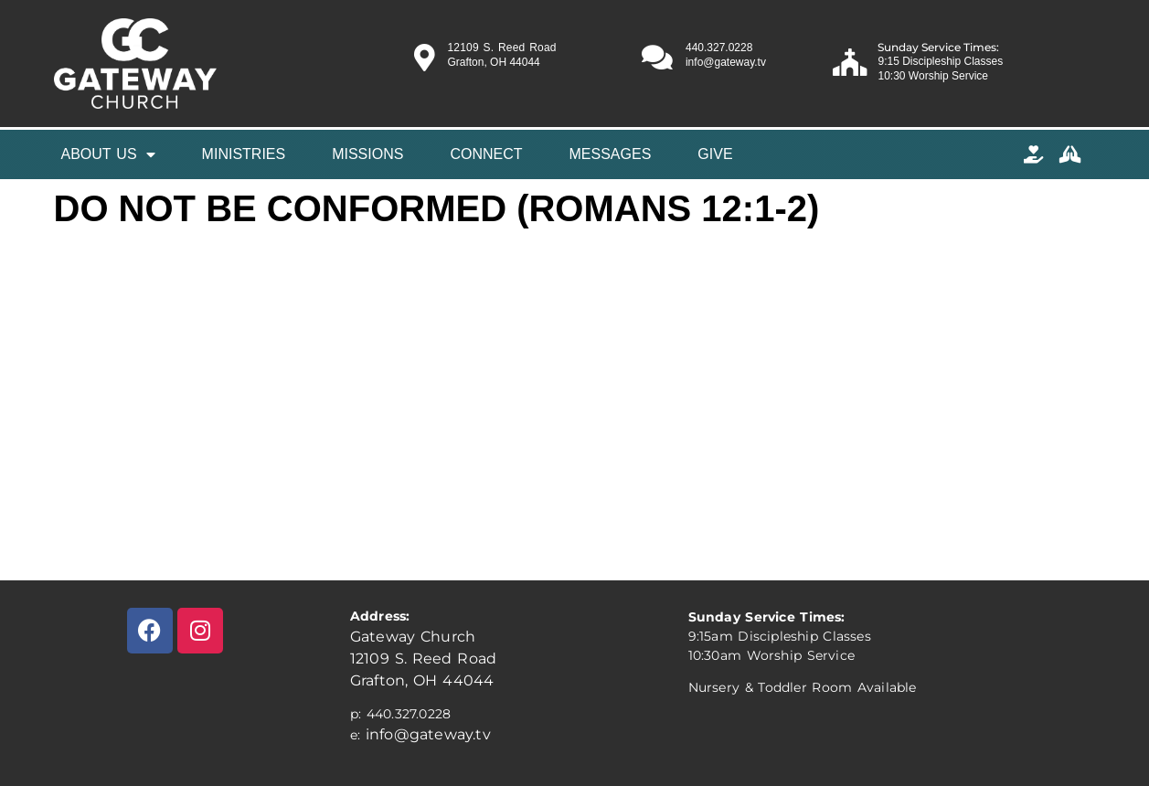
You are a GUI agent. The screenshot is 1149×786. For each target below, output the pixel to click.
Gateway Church (412, 636)
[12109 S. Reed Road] (424, 57)
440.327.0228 (719, 47)
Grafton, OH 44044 (422, 680)
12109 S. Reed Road (501, 47)
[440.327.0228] (657, 57)
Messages (610, 154)
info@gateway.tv (428, 734)
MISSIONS (367, 154)
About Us (108, 154)
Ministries (244, 154)
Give (714, 154)
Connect (486, 154)
